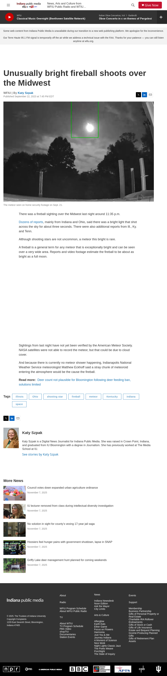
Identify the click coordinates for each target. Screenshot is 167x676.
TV (61, 617)
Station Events (67, 637)
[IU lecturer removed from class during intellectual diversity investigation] (14, 511)
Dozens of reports (31, 222)
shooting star (55, 396)
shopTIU (64, 631)
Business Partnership (140, 611)
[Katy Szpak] (11, 438)
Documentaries (68, 634)
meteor (93, 396)
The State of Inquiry (104, 654)
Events (132, 595)
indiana (131, 396)
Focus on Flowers (103, 629)
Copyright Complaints (16, 619)
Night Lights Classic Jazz (107, 646)
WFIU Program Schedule (73, 608)
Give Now (151, 5)
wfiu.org (89, 41)
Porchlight (99, 651)
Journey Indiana (102, 637)
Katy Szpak (25, 93)
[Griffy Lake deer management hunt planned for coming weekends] (14, 565)
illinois (20, 396)
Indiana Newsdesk (104, 601)
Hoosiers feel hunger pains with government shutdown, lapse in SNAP (69, 541)
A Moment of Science (105, 640)
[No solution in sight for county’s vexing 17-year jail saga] (14, 529)
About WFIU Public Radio (73, 611)
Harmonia (99, 632)
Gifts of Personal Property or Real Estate (144, 615)
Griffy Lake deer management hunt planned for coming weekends (67, 560)
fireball (76, 396)
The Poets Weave (103, 648)
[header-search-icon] (133, 5)
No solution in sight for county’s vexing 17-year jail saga (61, 523)
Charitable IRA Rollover (141, 619)
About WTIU (66, 623)
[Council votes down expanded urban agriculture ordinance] (14, 493)
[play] (9, 17)
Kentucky (112, 396)
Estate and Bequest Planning (144, 630)
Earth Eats (99, 624)
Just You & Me (102, 635)
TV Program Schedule (71, 626)
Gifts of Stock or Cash (140, 625)
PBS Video (65, 629)
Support (133, 602)
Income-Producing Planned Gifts (143, 634)
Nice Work (99, 643)
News (97, 594)
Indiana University (37, 616)
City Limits (99, 609)
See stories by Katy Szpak (40, 454)
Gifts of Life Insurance (140, 627)
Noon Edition (101, 603)
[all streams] (162, 17)
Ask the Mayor (101, 606)
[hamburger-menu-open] (8, 5)
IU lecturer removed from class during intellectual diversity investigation (70, 505)
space (19, 404)
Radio (63, 602)
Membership (135, 608)
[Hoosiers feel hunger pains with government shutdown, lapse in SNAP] (14, 547)
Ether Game (100, 626)
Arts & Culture (101, 615)
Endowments (136, 622)
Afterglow (99, 621)
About (63, 595)
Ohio (35, 396)
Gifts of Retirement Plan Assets (141, 640)
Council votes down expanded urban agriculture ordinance (62, 487)
